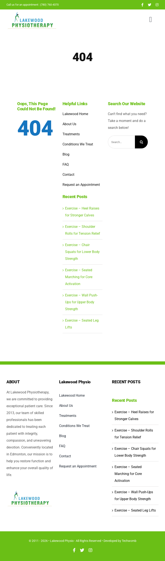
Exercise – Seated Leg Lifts (135, 510)
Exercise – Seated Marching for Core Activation (78, 277)
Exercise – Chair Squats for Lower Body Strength (82, 252)
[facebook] (142, 4)
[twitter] (149, 4)
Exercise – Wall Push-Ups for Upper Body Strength (81, 302)
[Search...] (121, 142)
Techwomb (129, 541)
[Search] (141, 142)
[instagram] (157, 4)
